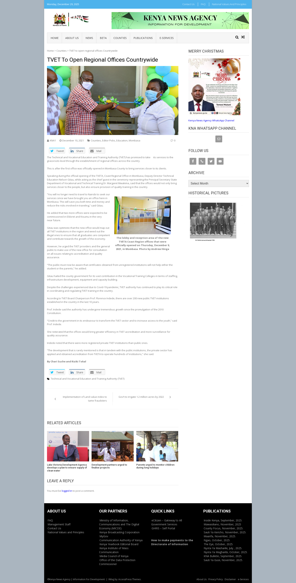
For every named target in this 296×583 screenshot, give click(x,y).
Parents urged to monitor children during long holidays (155, 466)
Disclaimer (230, 579)
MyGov (103, 536)
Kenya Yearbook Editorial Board (118, 544)
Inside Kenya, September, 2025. (223, 520)
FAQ (203, 4)
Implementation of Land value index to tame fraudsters (85, 398)
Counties (120, 38)
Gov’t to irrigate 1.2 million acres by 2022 (141, 396)
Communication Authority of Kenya (121, 540)
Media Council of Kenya (113, 556)
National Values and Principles (229, 4)
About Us (72, 38)
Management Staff (59, 524)
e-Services (167, 38)
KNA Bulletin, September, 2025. (223, 556)
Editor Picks (108, 140)
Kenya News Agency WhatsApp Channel (211, 120)
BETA (103, 38)
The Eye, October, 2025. (218, 544)
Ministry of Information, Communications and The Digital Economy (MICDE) (119, 524)
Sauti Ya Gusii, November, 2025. (223, 560)
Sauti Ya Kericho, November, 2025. (225, 532)
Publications (143, 38)
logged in (67, 490)
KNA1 (53, 140)
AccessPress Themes (129, 579)
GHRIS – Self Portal (163, 528)
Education (122, 140)
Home (55, 38)
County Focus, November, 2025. (223, 528)
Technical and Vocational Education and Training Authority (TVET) (87, 379)
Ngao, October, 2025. (217, 540)
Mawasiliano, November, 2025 (222, 524)
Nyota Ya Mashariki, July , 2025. (223, 548)
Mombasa (134, 140)
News (89, 38)
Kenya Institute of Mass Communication (114, 550)
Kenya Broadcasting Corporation (119, 532)
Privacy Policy (215, 579)
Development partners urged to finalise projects (109, 466)
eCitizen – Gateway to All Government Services (166, 522)
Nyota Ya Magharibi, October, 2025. (225, 552)
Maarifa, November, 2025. (220, 536)
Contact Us (188, 4)
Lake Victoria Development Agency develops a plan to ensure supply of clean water (67, 467)
